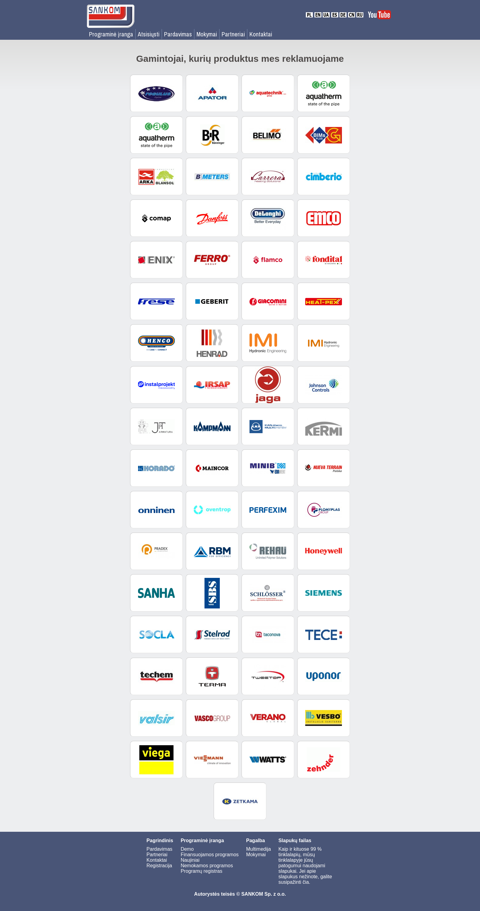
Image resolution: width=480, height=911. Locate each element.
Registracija (159, 865)
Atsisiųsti (148, 34)
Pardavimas (178, 34)
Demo (187, 849)
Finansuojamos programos (209, 854)
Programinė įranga (111, 34)
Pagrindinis (160, 840)
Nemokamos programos (207, 865)
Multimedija (258, 849)
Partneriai (233, 34)
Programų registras (201, 871)
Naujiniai (190, 860)
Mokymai (207, 34)
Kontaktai (260, 34)
